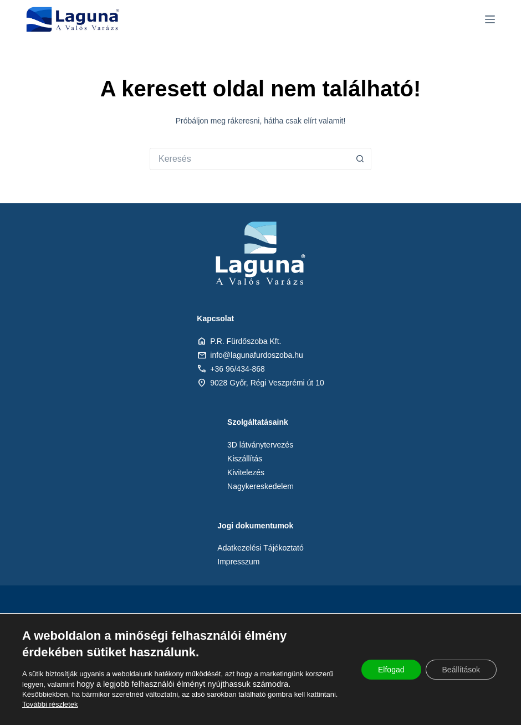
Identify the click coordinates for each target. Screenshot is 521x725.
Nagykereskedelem (260, 486)
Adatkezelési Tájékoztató (260, 547)
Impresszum (238, 561)
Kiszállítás (244, 458)
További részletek (50, 704)
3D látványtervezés (260, 444)
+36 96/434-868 (237, 368)
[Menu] (490, 19)
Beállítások (461, 669)
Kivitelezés (245, 472)
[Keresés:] (249, 159)
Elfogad (391, 669)
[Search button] (360, 159)
